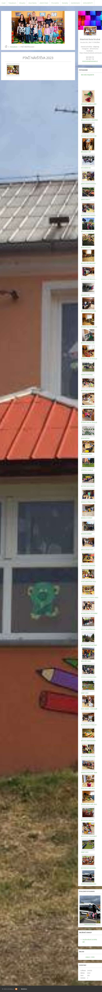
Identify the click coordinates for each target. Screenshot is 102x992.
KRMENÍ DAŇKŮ (86, 534)
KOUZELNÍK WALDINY (88, 263)
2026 (92, 957)
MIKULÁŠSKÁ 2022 (87, 550)
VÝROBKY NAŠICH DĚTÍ (88, 104)
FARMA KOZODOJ (86, 375)
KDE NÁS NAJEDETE (87, 75)
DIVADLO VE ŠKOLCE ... (88, 279)
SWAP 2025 (84, 852)
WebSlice (24, 989)
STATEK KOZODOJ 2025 (88, 884)
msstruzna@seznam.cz (90, 61)
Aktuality (22, 3)
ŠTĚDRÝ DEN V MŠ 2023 (89, 804)
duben (88, 957)
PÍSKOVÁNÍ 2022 (86, 454)
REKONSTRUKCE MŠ (87, 343)
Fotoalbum (12, 3)
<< (82, 957)
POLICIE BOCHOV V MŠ (88, 136)
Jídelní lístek (44, 3)
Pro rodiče (55, 3)
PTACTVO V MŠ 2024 (88, 788)
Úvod (3, 3)
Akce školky (32, 3)
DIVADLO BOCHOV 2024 (89, 772)
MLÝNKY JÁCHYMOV (87, 486)
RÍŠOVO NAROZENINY (88, 741)
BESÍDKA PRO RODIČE (88, 215)
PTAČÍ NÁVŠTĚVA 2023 (88, 581)
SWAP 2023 (84, 693)
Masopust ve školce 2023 (89, 597)
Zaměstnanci (75, 3)
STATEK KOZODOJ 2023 (88, 677)
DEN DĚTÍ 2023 (86, 661)
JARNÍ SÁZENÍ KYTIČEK (88, 184)
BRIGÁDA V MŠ (86, 152)
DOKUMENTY (88, 3)
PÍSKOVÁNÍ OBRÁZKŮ (88, 406)
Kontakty (65, 3)
